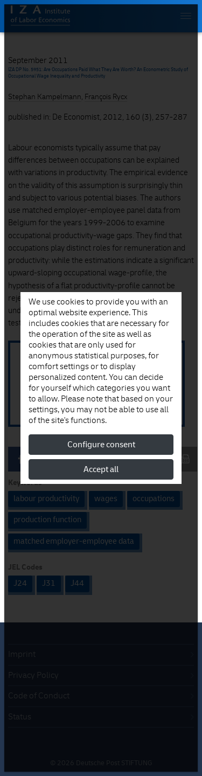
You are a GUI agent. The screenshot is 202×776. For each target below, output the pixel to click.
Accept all (101, 469)
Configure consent (101, 444)
